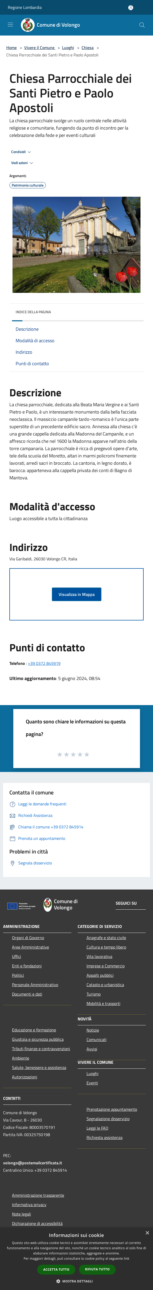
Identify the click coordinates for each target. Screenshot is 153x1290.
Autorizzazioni (24, 1077)
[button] (76, 1281)
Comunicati (97, 1039)
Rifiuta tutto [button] (97, 1269)
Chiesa (88, 47)
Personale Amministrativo (35, 984)
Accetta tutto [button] (56, 1269)
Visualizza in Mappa (77, 594)
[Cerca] (142, 25)
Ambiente (20, 1058)
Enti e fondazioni (27, 966)
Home (11, 47)
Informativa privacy (29, 1204)
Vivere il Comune (40, 47)
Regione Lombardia (25, 7)
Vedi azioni (23, 163)
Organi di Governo (28, 937)
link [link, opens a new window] (126, 1258)
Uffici (16, 956)
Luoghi (68, 47)
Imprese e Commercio (106, 966)
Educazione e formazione (34, 1030)
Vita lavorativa (99, 956)
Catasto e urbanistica (105, 984)
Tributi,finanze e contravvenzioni (41, 1048)
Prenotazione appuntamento (112, 1109)
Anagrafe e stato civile (106, 937)
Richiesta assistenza (105, 1137)
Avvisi (92, 1049)
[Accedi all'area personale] (131, 8)
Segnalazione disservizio (108, 1118)
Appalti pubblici (100, 975)
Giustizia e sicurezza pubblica (38, 1039)
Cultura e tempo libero (106, 947)
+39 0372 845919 (44, 663)
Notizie (93, 1030)
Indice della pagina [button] (33, 312)
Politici (18, 975)
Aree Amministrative (30, 947)
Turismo (94, 994)
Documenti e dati (27, 994)
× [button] (147, 1233)
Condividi (22, 152)
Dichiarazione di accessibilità (37, 1223)
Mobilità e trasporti (103, 1003)
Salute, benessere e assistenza (39, 1067)
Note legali (21, 1214)
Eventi (92, 1083)
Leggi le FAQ (97, 1128)
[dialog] (76, 1259)
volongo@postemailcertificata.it (32, 1163)
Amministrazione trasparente (38, 1195)
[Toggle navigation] (10, 24)
